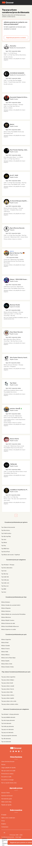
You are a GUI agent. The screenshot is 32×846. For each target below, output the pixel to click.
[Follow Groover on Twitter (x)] (21, 751)
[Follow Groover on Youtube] (16, 751)
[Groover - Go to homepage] (16, 748)
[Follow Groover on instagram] (10, 751)
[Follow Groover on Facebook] (13, 751)
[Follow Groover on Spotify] (18, 751)
